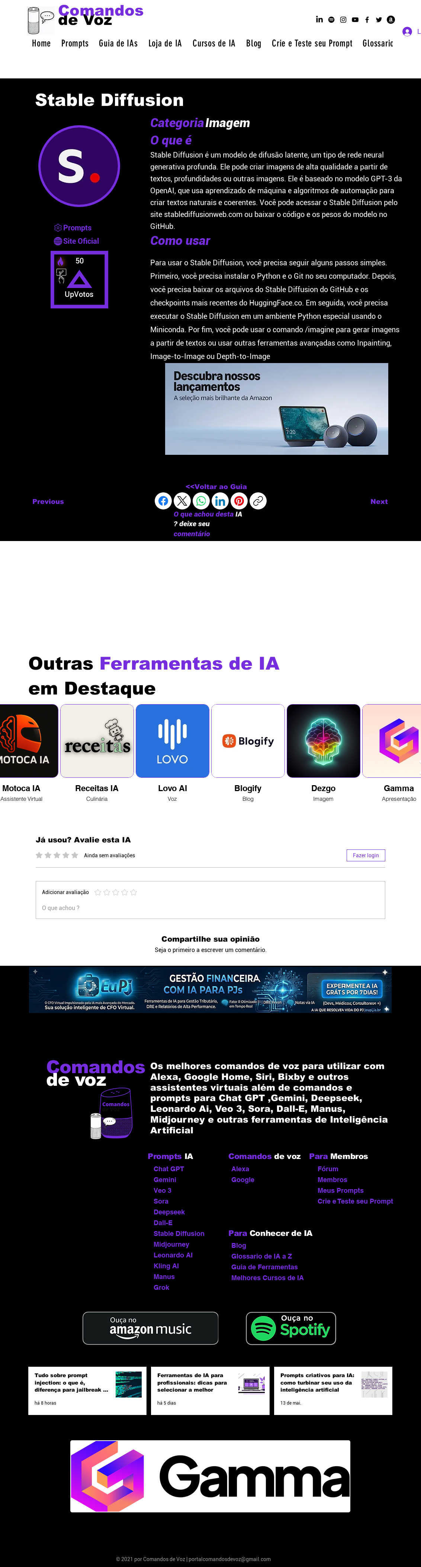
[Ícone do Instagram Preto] (343, 20)
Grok (161, 1287)
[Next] (369, 502)
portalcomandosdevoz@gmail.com (230, 1559)
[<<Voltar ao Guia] (216, 487)
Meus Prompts (341, 1190)
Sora (161, 1201)
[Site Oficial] (80, 241)
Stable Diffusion (179, 1233)
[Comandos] (101, 10)
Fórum (328, 1169)
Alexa (240, 1169)
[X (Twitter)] (182, 500)
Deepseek (169, 1212)
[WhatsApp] (201, 500)
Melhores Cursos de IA (265, 1278)
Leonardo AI (173, 1255)
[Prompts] (80, 228)
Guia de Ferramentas (264, 1267)
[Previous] (56, 502)
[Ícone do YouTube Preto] (355, 20)
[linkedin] (319, 20)
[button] (75, 43)
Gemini (165, 1180)
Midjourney (171, 1244)
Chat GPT (169, 1169)
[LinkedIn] (220, 500)
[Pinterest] (239, 500)
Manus (164, 1277)
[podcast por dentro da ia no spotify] (331, 20)
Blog (238, 1245)
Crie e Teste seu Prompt (352, 1201)
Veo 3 (162, 1190)
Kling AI (166, 1266)
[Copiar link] (258, 500)
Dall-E (163, 1223)
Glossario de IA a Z (261, 1256)
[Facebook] (163, 500)
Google (242, 1180)
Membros (332, 1180)
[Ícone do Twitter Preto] (379, 20)
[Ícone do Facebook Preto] (367, 20)
